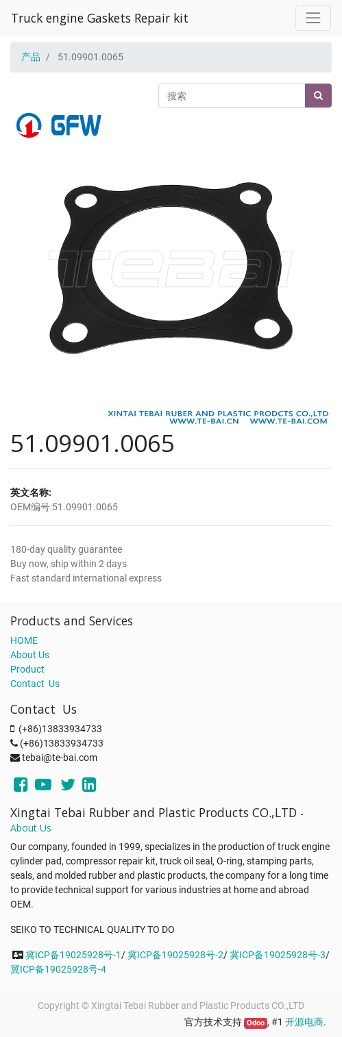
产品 (30, 56)
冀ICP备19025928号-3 (278, 954)
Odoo (256, 1023)
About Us (29, 654)
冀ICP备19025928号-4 (58, 969)
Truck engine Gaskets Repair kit (99, 18)
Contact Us (35, 683)
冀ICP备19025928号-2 (175, 954)
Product (27, 669)
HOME (24, 640)
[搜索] (318, 96)
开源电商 (304, 1021)
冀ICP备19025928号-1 (73, 954)
